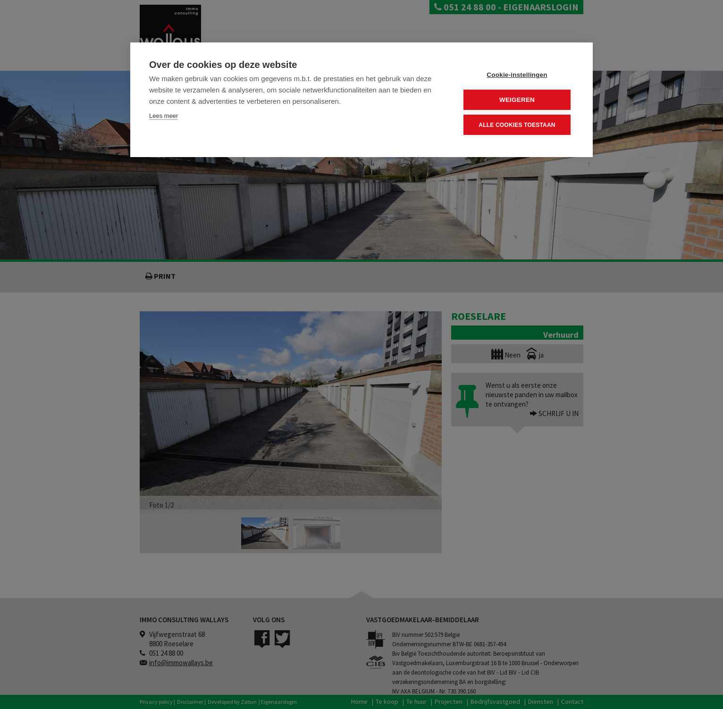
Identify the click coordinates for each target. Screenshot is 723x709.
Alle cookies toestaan (517, 124)
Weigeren (517, 99)
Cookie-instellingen (517, 74)
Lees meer (163, 115)
